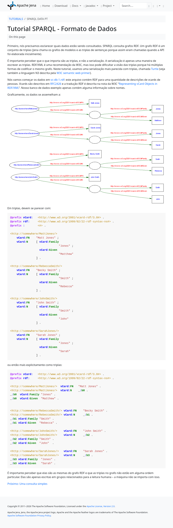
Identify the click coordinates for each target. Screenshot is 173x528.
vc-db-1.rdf (57, 80)
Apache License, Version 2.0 (101, 506)
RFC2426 (55, 84)
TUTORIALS (16, 19)
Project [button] (106, 6)
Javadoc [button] (90, 6)
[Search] (133, 6)
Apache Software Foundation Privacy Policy (29, 515)
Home (45, 6)
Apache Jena (21, 5)
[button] (159, 5)
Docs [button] (74, 6)
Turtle (154, 69)
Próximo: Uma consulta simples (27, 484)
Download (60, 6)
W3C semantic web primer (73, 73)
